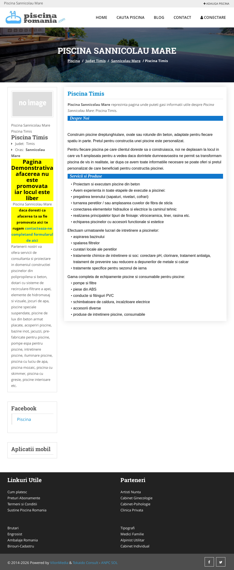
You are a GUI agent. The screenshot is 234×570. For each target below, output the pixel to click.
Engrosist (14, 534)
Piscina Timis (86, 93)
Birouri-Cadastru (20, 546)
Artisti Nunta (130, 492)
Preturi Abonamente (23, 498)
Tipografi (127, 528)
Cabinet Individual (134, 546)
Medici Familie (132, 534)
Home (101, 17)
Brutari (13, 528)
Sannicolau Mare (126, 60)
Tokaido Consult (85, 562)
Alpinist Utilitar (132, 540)
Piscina (74, 60)
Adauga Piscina (216, 4)
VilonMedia (59, 562)
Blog (159, 17)
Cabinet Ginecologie (136, 498)
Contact (182, 17)
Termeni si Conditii (22, 504)
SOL (114, 562)
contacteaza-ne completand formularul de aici (32, 234)
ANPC (105, 562)
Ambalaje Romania (22, 540)
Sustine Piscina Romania (26, 510)
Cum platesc (17, 492)
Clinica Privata (131, 510)
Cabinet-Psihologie (135, 504)
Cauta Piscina (131, 17)
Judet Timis (96, 60)
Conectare (213, 17)
